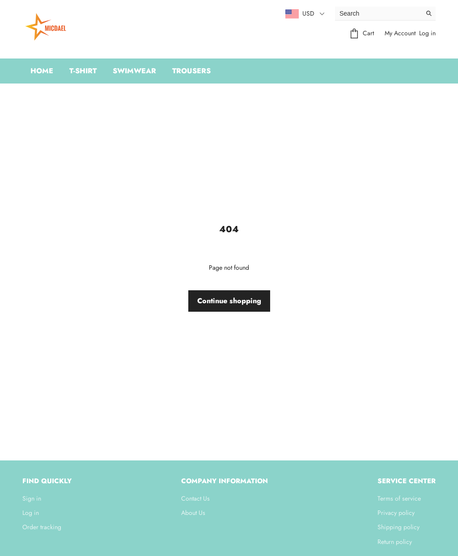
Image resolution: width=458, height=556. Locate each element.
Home (41, 71)
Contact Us (195, 498)
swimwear (134, 71)
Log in (427, 33)
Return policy (394, 541)
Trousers (191, 71)
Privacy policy (396, 512)
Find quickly (47, 481)
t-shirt (83, 71)
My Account (400, 33)
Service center (406, 481)
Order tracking (41, 527)
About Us (193, 512)
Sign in (31, 498)
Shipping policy (398, 527)
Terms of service (399, 498)
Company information (224, 481)
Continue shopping (229, 301)
